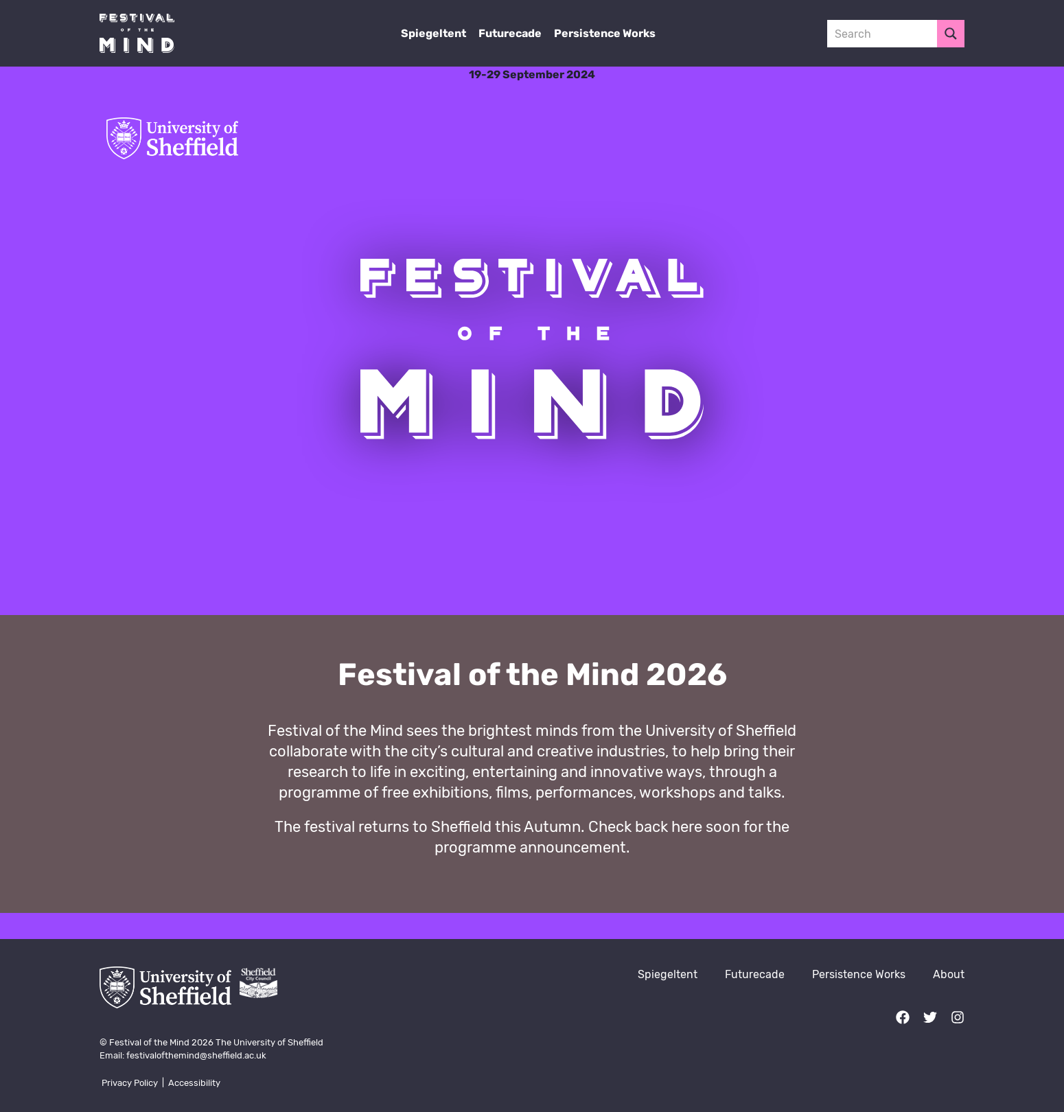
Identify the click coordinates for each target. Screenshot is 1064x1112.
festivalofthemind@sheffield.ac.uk (196, 1055)
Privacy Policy (130, 1083)
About (948, 974)
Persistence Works (605, 33)
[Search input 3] (883, 33)
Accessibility (194, 1083)
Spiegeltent (433, 33)
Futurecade (510, 33)
